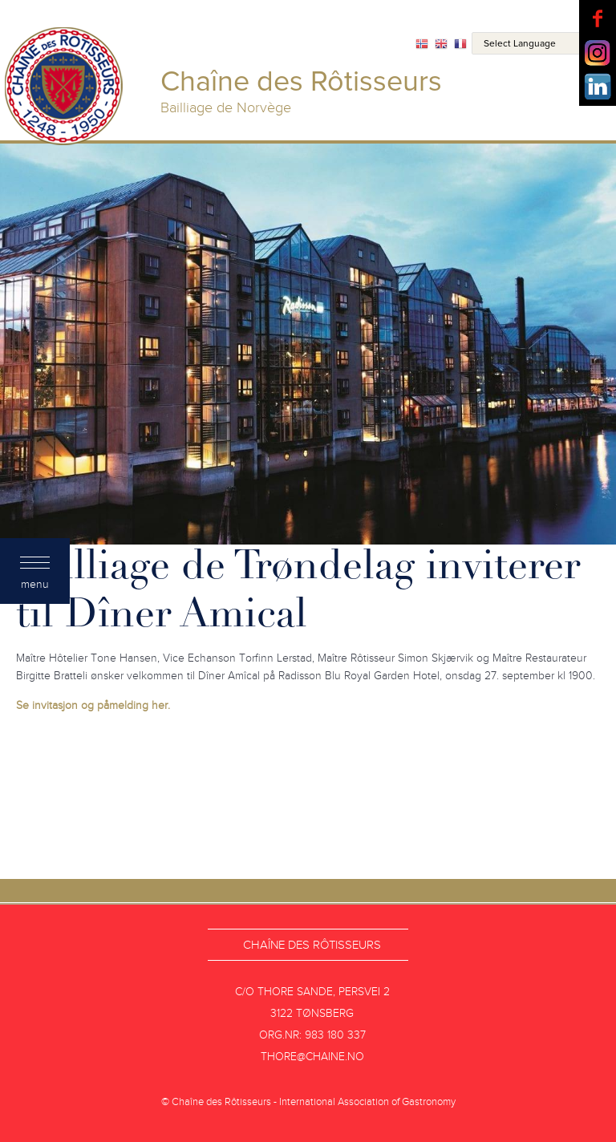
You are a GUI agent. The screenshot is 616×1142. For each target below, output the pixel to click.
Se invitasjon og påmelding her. (93, 705)
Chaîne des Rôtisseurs (312, 944)
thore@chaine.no (312, 1056)
